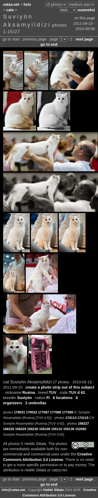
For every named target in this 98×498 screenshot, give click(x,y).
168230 (32, 429)
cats (10, 10)
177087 (43, 412)
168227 (83, 423)
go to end (49, 44)
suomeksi (86, 10)
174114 (70, 418)
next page (84, 39)
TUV (52, 392)
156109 (44, 429)
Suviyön (24, 398)
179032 (31, 412)
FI (48, 398)
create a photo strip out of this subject (59, 387)
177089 (67, 412)
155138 (68, 429)
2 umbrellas (35, 403)
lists (27, 4)
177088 (55, 412)
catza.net (11, 4)
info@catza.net (13, 490)
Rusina (28, 392)
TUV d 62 (77, 392)
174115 (83, 418)
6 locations (63, 398)
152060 (80, 429)
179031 (19, 412)
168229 (20, 429)
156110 (56, 429)
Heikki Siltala (53, 490)
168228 (8, 429)
